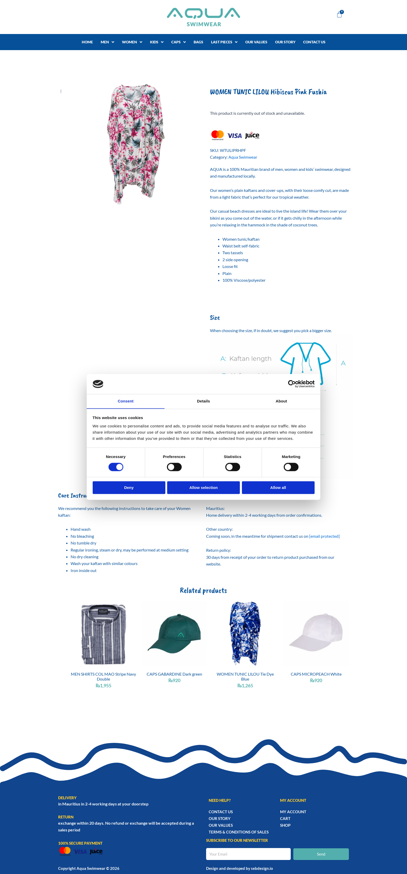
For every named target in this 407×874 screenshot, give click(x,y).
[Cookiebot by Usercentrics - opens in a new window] (292, 384)
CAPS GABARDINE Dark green (174, 673)
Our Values (221, 825)
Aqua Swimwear (242, 156)
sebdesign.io (262, 868)
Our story (219, 818)
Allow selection (203, 488)
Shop (285, 825)
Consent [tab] (126, 401)
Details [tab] (203, 401)
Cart (285, 818)
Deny (129, 488)
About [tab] (281, 401)
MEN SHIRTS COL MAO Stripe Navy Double (103, 676)
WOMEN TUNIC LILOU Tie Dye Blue (245, 676)
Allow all (278, 488)
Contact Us (221, 811)
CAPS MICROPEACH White (316, 673)
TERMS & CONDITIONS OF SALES (239, 831)
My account (293, 811)
